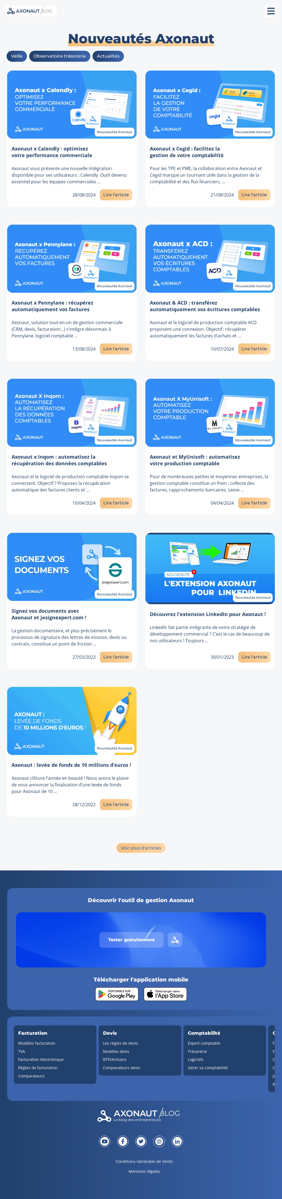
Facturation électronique (41, 1059)
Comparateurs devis (121, 1067)
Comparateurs (31, 1076)
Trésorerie (197, 1051)
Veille (17, 56)
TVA (21, 1051)
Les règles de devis (120, 1043)
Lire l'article (116, 194)
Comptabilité (204, 1033)
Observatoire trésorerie (60, 56)
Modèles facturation (36, 1043)
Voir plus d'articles (141, 848)
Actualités (108, 56)
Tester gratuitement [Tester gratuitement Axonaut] (131, 939)
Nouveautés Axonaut (114, 132)
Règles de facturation (38, 1067)
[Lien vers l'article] (72, 105)
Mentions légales (144, 1171)
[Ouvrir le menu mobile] (271, 11)
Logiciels (196, 1059)
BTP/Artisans (114, 1059)
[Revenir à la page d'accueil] (141, 1116)
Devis (110, 1033)
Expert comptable (204, 1043)
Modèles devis (116, 1051)
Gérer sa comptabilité (208, 1067)
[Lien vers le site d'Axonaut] (175, 940)
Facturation (32, 1033)
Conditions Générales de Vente (144, 1161)
